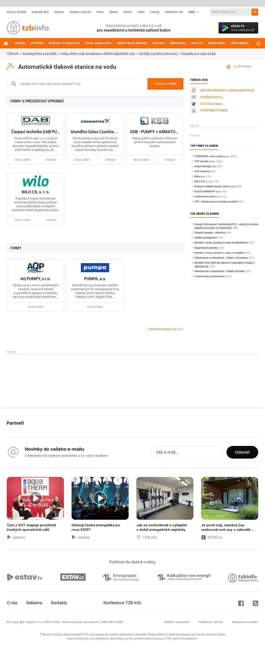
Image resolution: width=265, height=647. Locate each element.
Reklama (34, 603)
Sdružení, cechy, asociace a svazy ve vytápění (219, 252)
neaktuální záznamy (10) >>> (165, 328)
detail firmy (23, 160)
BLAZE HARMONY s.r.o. (208, 191)
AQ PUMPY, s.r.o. (35, 278)
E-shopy (155, 12)
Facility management (206, 237)
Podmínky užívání (211, 622)
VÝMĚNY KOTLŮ (211, 97)
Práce (100, 12)
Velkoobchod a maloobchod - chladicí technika (219, 271)
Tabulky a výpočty (80, 12)
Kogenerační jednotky (206, 247)
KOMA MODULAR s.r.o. (207, 196)
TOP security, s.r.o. (205, 161)
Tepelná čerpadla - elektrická (210, 232)
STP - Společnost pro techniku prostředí (216, 201)
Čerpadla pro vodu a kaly (198, 53)
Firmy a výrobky (16, 12)
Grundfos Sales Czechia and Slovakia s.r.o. (95, 131)
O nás (12, 603)
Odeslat (242, 452)
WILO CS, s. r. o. (36, 192)
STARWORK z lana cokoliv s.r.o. (212, 156)
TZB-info (13, 53)
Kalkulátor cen (174, 12)
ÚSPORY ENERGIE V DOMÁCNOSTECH (227, 90)
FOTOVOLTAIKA (211, 104)
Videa (141, 12)
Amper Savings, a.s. (205, 166)
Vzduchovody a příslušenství (210, 276)
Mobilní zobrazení (177, 622)
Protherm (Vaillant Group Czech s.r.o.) (215, 186)
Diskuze (59, 12)
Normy (128, 12)
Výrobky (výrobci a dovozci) (157, 53)
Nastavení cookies (245, 622)
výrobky (51, 160)
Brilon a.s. (200, 176)
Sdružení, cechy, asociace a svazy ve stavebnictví (221, 242)
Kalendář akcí (40, 12)
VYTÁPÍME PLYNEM (213, 110)
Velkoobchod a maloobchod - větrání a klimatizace (221, 257)
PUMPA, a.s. (95, 278)
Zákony (113, 12)
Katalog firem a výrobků (39, 53)
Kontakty (59, 603)
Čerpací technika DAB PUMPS (35, 131)
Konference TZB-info (122, 603)
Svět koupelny (202, 171)
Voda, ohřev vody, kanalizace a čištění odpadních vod (97, 53)
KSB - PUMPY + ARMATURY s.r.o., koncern (154, 131)
